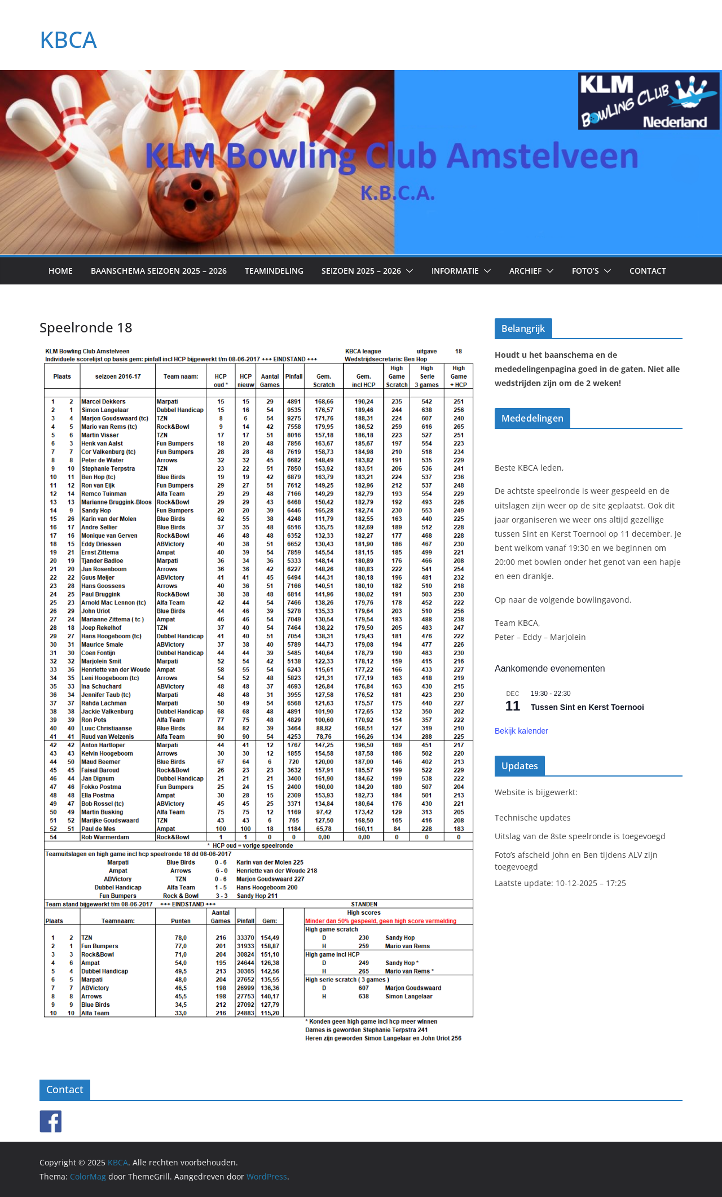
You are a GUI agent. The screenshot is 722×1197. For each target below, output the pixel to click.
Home (61, 270)
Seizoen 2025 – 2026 (361, 270)
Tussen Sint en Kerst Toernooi (587, 707)
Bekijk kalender (521, 730)
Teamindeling (274, 270)
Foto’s (585, 270)
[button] (407, 271)
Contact (647, 270)
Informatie (455, 270)
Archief (525, 270)
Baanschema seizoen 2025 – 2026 (159, 270)
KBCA (68, 39)
